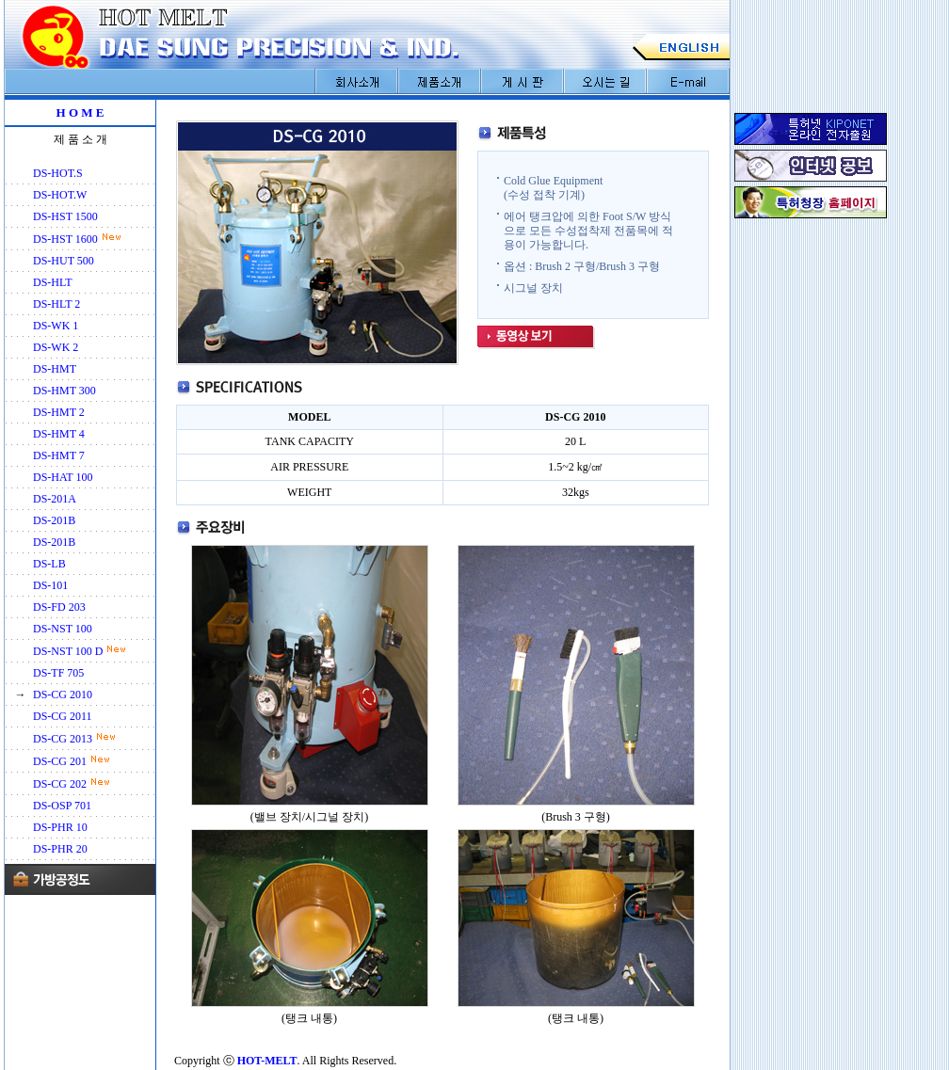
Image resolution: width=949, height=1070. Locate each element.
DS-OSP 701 (62, 805)
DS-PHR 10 (60, 827)
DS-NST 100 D (68, 651)
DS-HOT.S (58, 173)
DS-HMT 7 (59, 455)
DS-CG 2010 (62, 694)
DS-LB (49, 563)
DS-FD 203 (59, 607)
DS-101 (50, 585)
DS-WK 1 (55, 325)
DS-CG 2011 (62, 716)
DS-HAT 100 (62, 477)
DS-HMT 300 (64, 390)
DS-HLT (52, 282)
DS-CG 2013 (62, 738)
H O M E (80, 112)
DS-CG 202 (60, 784)
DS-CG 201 (60, 761)
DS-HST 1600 (65, 239)
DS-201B (54, 520)
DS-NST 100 (62, 628)
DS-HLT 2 (56, 304)
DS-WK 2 (55, 347)
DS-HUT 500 (63, 260)
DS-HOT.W (60, 194)
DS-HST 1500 (65, 216)
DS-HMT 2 (59, 412)
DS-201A (54, 498)
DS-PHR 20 (60, 848)
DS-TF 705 (58, 672)
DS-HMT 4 (59, 433)
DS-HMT (54, 368)
